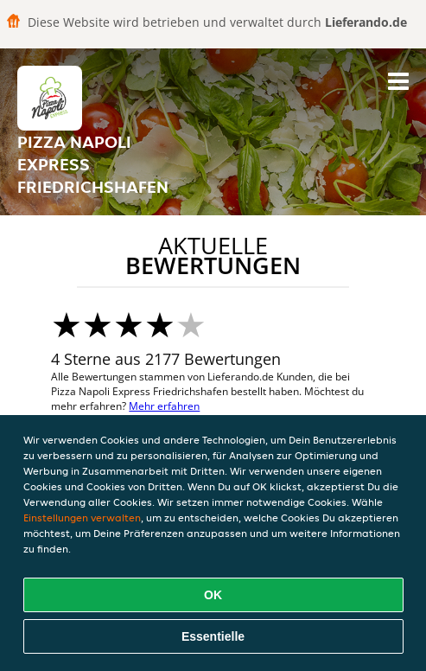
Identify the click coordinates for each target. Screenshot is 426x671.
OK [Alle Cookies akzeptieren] (213, 595)
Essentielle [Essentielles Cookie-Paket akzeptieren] (213, 636)
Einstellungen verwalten (82, 517)
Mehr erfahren (164, 406)
